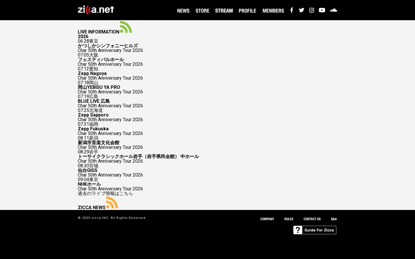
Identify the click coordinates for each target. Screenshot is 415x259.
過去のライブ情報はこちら (105, 193)
